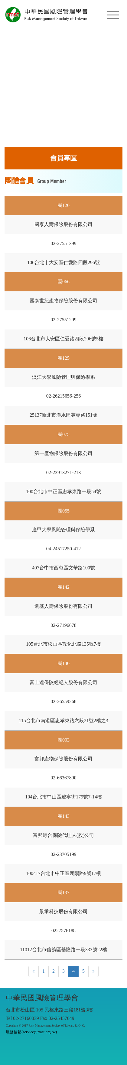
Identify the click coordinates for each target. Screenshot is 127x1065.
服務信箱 (31, 1032)
